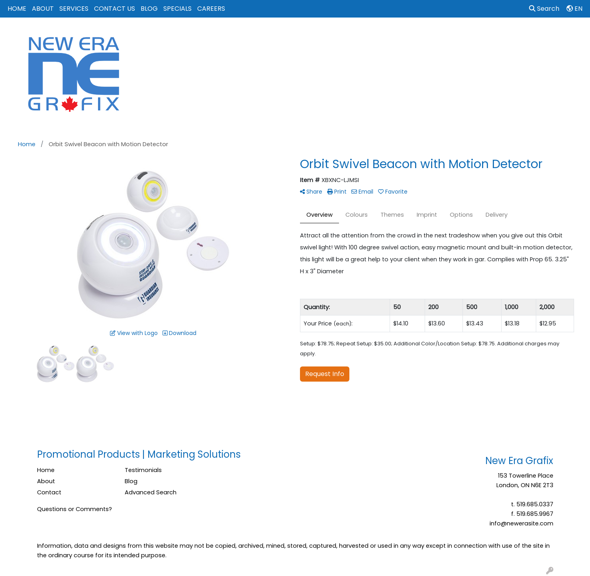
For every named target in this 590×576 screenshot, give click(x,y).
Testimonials (143, 470)
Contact (49, 492)
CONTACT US (114, 8)
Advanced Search (150, 492)
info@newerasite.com (521, 523)
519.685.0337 (534, 504)
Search (544, 8)
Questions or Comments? (74, 509)
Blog (131, 481)
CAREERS (211, 8)
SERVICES (73, 8)
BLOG (149, 8)
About (46, 481)
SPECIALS (177, 8)
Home (46, 470)
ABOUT (43, 8)
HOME (17, 8)
